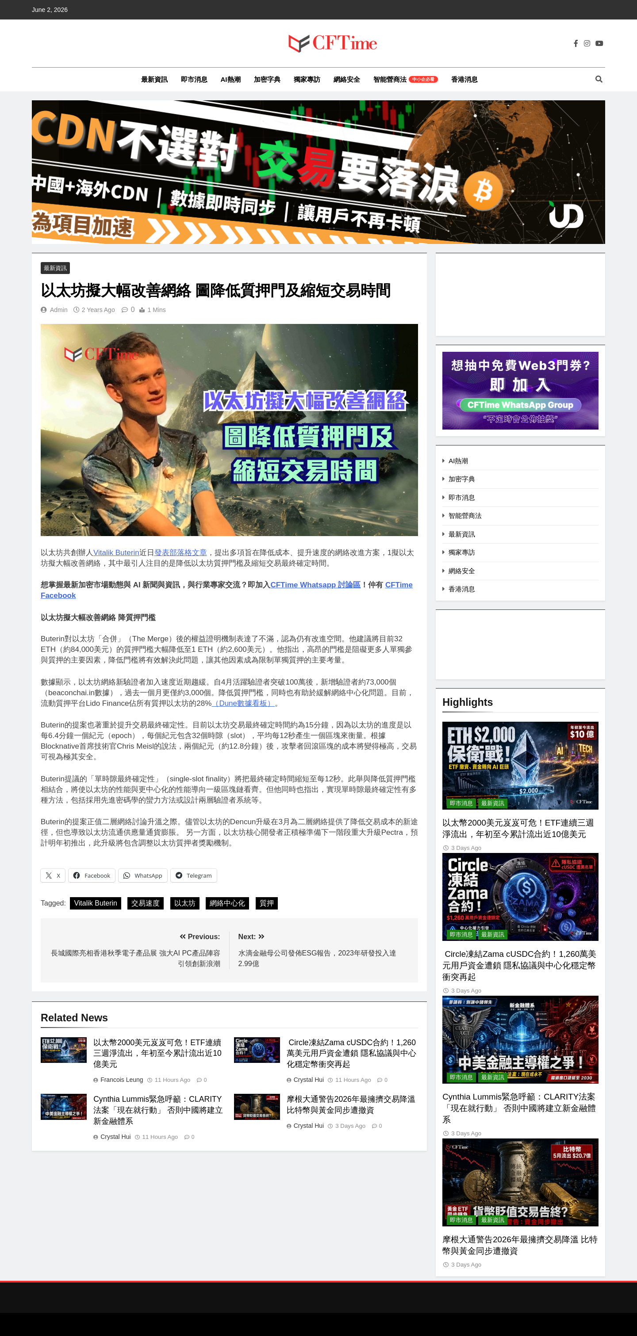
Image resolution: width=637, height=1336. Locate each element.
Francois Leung (121, 1080)
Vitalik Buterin (116, 553)
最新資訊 (154, 79)
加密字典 (267, 79)
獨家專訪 (307, 79)
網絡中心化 (227, 903)
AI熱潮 (231, 79)
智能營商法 (405, 79)
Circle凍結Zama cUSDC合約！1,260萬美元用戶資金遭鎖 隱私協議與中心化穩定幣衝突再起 (351, 1054)
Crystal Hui (309, 1080)
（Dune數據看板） (243, 704)
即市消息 (194, 79)
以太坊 (185, 903)
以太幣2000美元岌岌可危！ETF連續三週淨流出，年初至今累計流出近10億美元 (157, 1054)
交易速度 (145, 903)
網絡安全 (347, 79)
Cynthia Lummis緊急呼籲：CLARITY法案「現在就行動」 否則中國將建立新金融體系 (158, 1111)
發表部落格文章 (180, 553)
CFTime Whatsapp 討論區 (315, 586)
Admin (59, 310)
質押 (267, 903)
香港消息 (464, 79)
